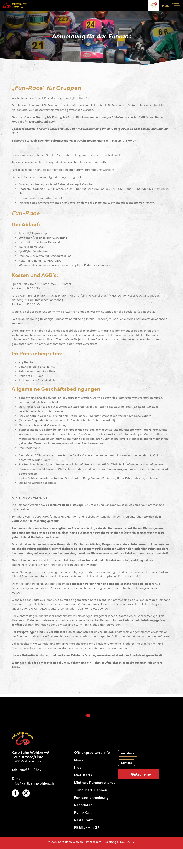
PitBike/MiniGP (87, 827)
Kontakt (126, 762)
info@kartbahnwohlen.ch (33, 783)
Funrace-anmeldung (91, 797)
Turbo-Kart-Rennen (90, 789)
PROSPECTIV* (126, 842)
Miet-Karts (83, 774)
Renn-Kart (83, 812)
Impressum (93, 842)
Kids (77, 767)
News (78, 759)
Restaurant (83, 819)
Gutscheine (138, 774)
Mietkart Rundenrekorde (94, 782)
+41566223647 (29, 769)
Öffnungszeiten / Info (92, 752)
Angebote (127, 753)
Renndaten (83, 804)
